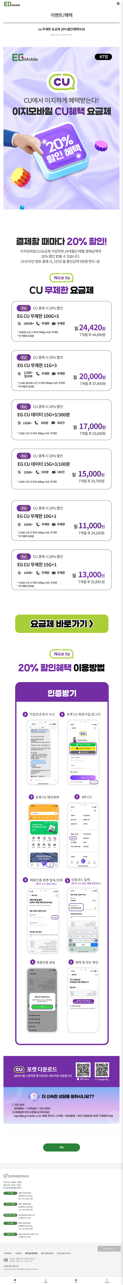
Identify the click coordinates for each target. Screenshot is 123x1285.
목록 (61, 1147)
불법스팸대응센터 (47, 1253)
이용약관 (18, 1253)
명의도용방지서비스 (64, 1253)
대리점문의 (8, 1253)
